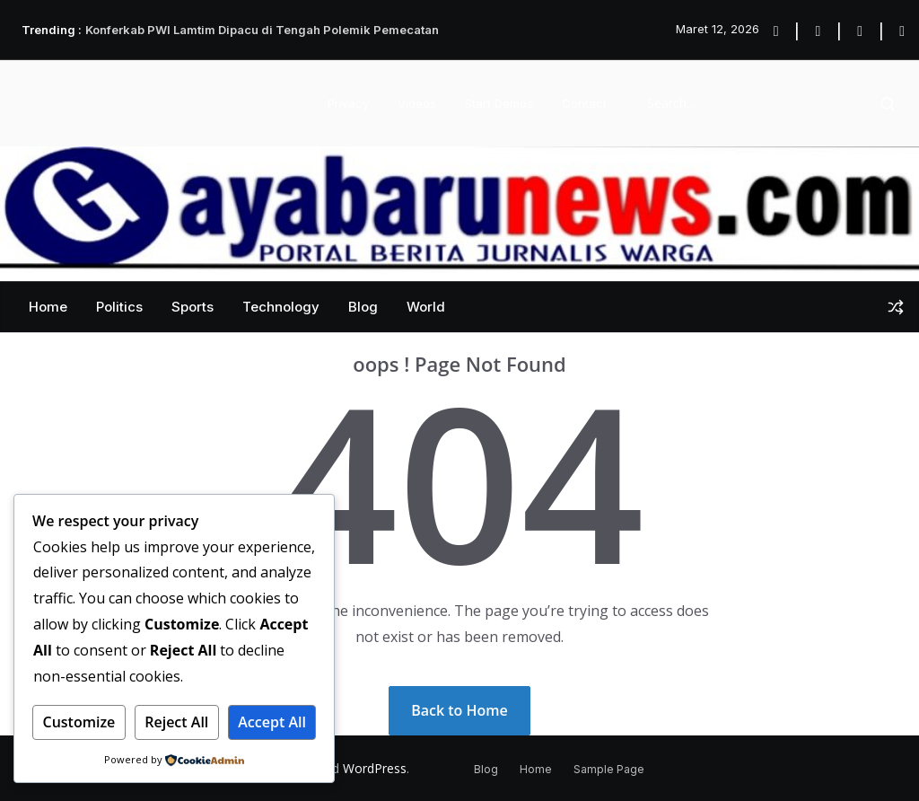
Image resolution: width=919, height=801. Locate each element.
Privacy (348, 103)
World (426, 306)
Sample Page (608, 769)
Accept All (272, 722)
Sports (192, 306)
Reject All (176, 722)
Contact (584, 103)
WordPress (375, 768)
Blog (363, 306)
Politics (119, 306)
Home (48, 306)
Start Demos (499, 103)
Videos (417, 103)
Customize (78, 722)
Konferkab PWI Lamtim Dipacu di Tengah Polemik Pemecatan (262, 29)
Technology (280, 306)
